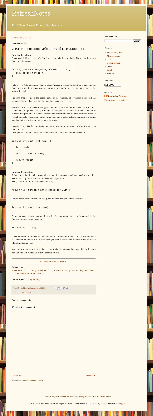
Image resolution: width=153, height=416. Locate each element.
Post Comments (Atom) (33, 380)
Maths (109, 66)
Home (14, 37)
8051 (109, 59)
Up (55, 260)
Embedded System (115, 52)
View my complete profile (115, 100)
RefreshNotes (31, 13)
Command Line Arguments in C (29, 272)
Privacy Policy (78, 396)
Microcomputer (113, 56)
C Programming (25, 37)
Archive (107, 396)
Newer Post (17, 375)
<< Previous (46, 260)
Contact (68, 396)
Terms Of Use (90, 396)
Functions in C (19, 269)
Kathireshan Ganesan (117, 96)
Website (110, 73)
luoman (104, 403)
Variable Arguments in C (82, 269)
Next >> (63, 260)
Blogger (121, 403)
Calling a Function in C (40, 269)
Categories (54, 396)
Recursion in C (61, 269)
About (62, 396)
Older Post (90, 375)
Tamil (109, 70)
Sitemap (100, 396)
